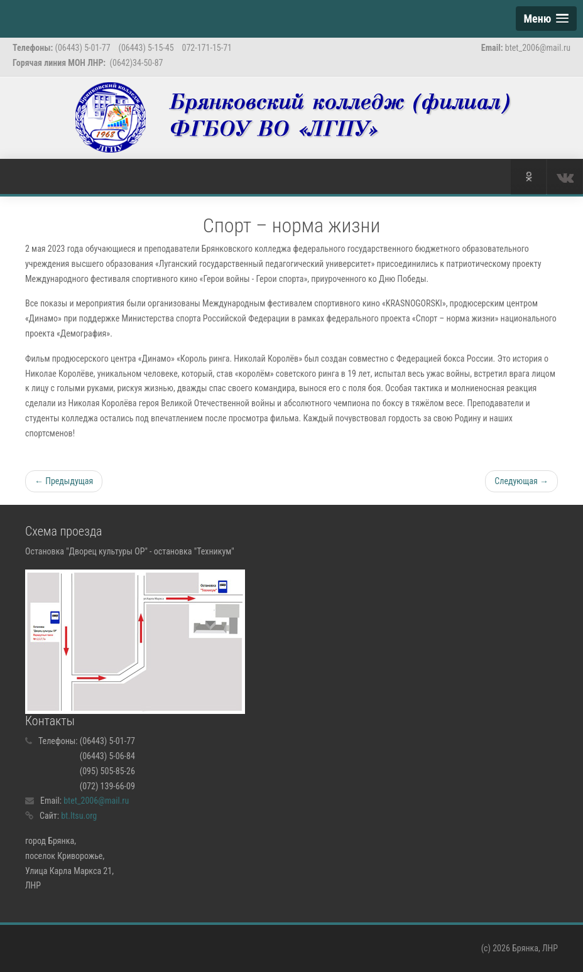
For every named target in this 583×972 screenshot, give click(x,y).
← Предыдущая (64, 481)
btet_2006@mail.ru (96, 801)
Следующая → (521, 481)
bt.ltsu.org (79, 816)
